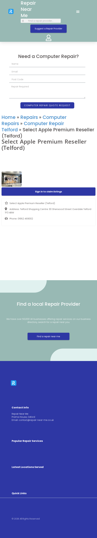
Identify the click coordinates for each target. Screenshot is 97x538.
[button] (77, 11)
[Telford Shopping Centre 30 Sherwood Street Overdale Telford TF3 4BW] (48, 250)
